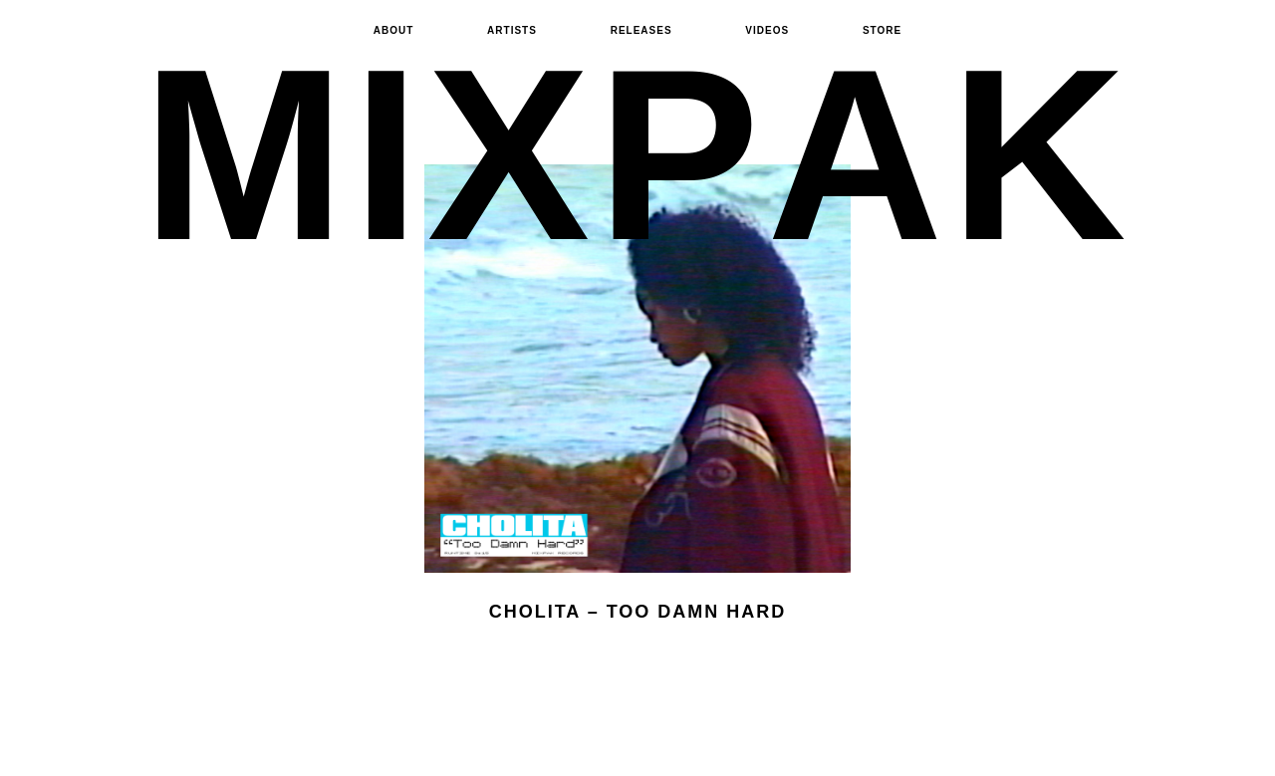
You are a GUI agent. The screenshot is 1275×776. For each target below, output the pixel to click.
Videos (767, 30)
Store (882, 30)
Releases (641, 30)
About (394, 30)
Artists (512, 30)
